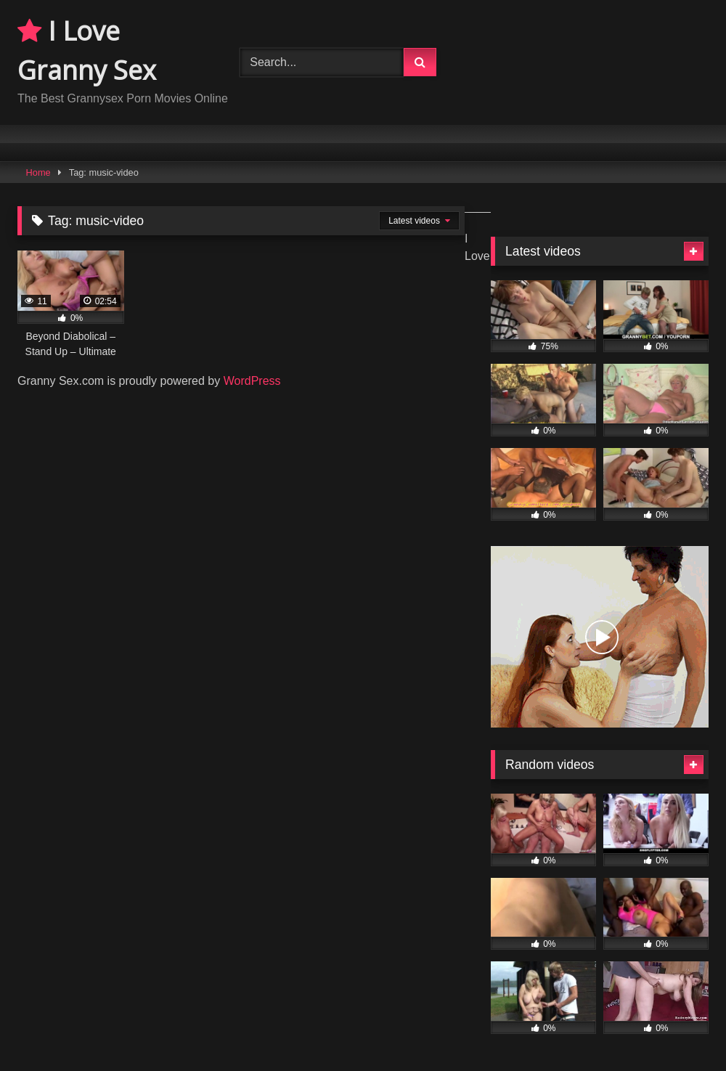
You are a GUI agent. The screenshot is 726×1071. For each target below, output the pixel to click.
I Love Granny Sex (86, 50)
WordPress (252, 381)
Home (38, 172)
